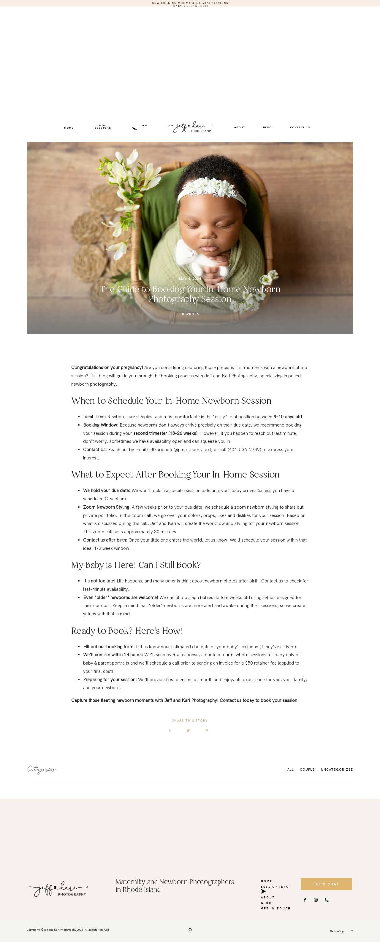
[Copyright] (190, 930)
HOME (68, 128)
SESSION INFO (144, 126)
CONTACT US (300, 127)
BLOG (267, 127)
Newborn (190, 314)
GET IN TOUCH (276, 907)
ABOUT (239, 127)
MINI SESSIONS (103, 126)
